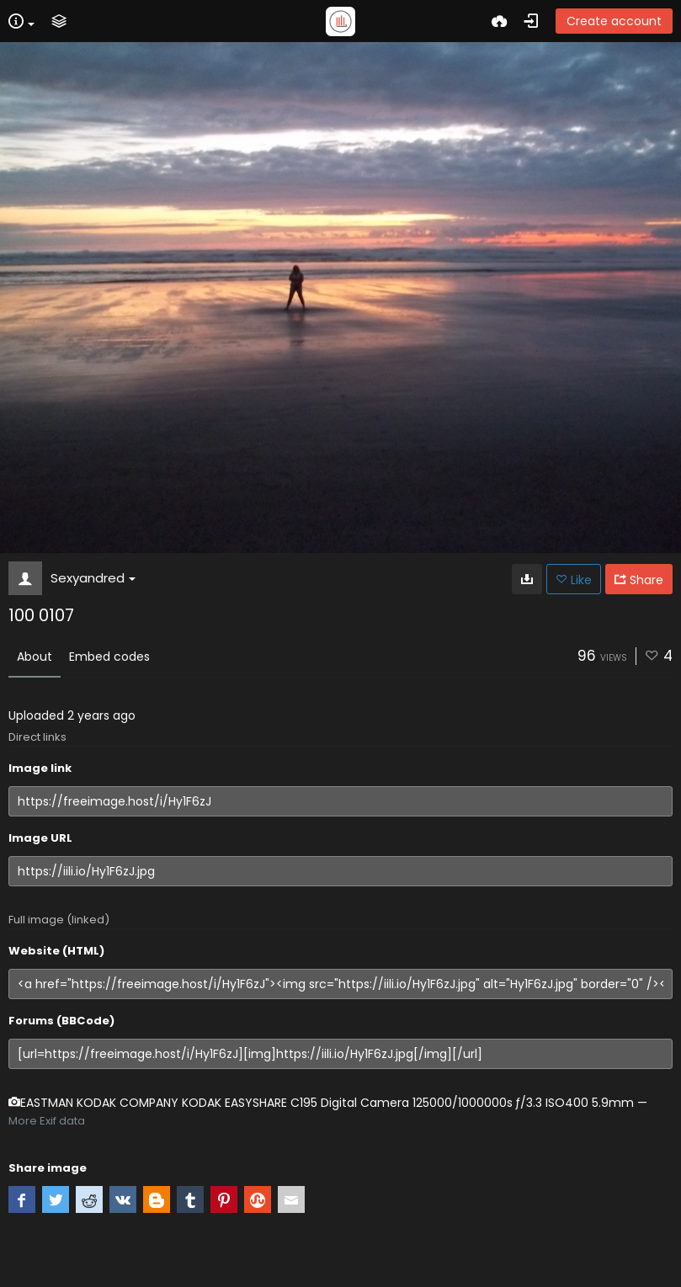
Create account (614, 21)
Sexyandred (93, 578)
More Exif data (46, 1121)
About (34, 656)
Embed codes (109, 656)
